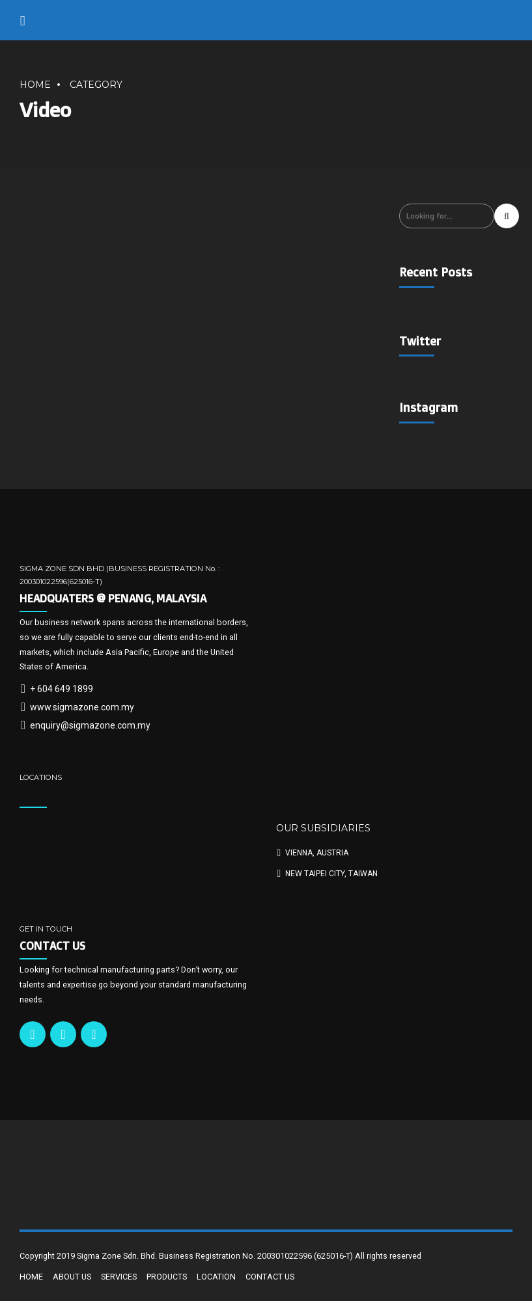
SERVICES (119, 1276)
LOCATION (216, 1276)
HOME (31, 1276)
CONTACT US (269, 1276)
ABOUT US (72, 1276)
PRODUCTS (167, 1276)
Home (35, 84)
